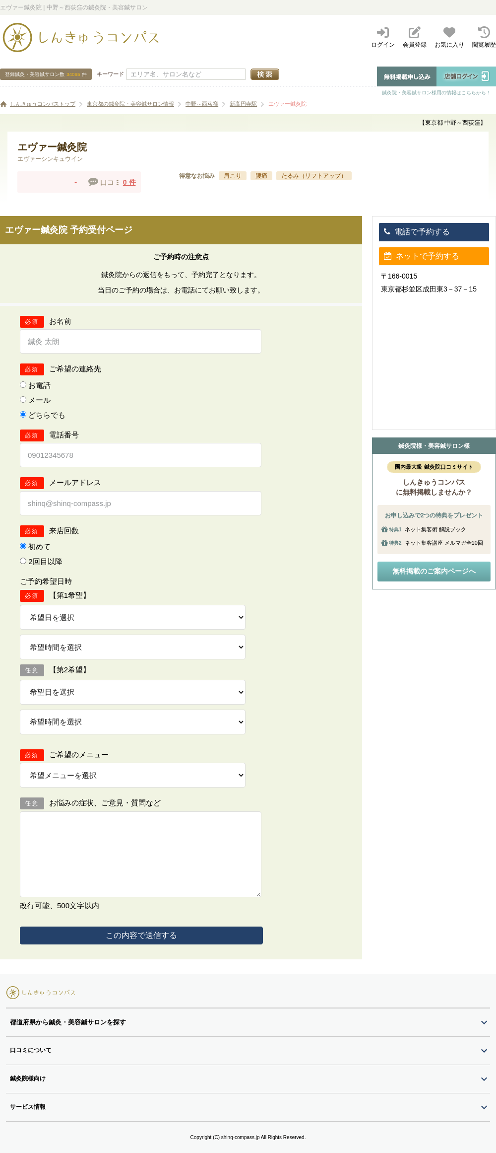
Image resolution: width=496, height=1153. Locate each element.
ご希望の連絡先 (75, 368)
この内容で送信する (141, 935)
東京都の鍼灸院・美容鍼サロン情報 (130, 104)
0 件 (129, 182)
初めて (39, 546)
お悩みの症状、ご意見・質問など (105, 802)
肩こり (233, 175)
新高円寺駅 (243, 104)
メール (39, 400)
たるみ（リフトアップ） (314, 175)
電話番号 (64, 435)
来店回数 (64, 530)
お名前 (60, 321)
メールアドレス (75, 482)
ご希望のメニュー (79, 754)
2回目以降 (45, 561)
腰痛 (261, 175)
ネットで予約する (421, 256)
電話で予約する (417, 231)
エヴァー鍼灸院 (287, 104)
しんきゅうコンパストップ (42, 104)
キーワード (110, 74)
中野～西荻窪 (202, 104)
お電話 (39, 385)
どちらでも (46, 415)
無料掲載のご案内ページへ (434, 571)
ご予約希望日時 (46, 581)
